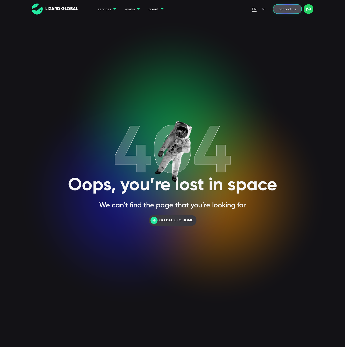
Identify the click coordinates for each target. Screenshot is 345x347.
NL (264, 9)
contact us (287, 9)
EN (254, 9)
